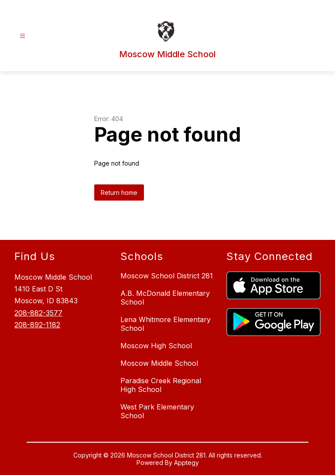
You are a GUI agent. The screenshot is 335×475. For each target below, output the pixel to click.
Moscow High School (156, 345)
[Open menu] (22, 36)
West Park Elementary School (157, 411)
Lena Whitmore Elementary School (165, 324)
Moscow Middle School (159, 363)
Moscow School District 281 (166, 275)
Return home (119, 192)
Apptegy (186, 462)
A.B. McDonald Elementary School (165, 297)
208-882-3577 (38, 313)
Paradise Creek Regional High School (160, 385)
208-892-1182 (37, 324)
